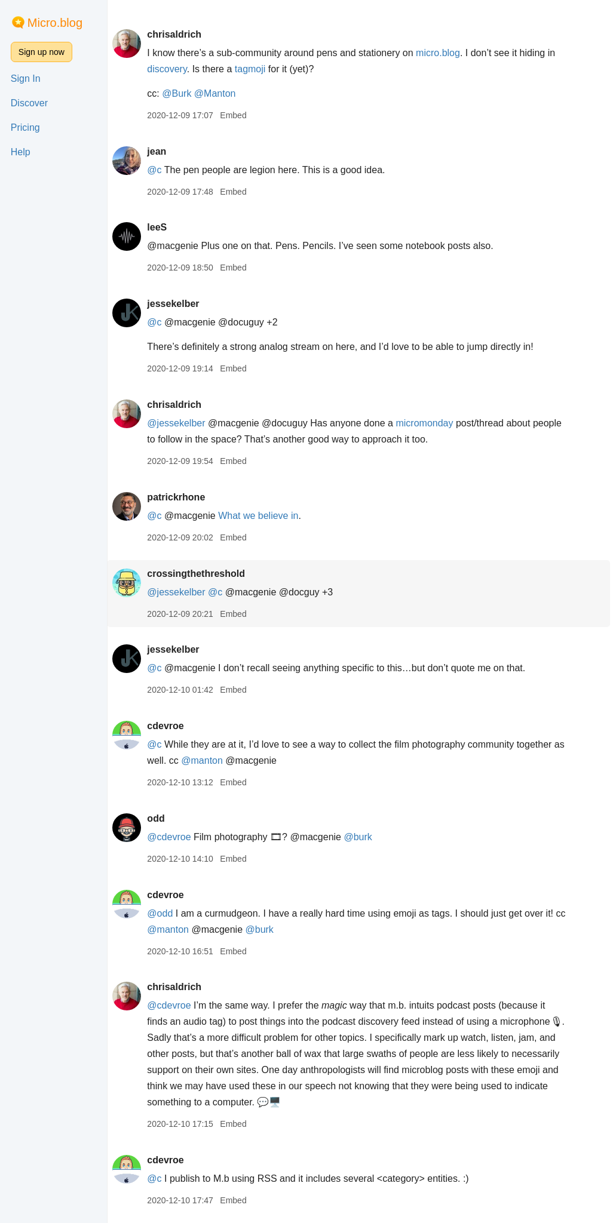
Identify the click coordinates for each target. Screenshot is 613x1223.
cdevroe (169, 726)
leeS (161, 227)
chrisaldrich (178, 34)
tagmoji (254, 69)
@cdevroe (173, 837)
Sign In (26, 78)
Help (20, 152)
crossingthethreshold (200, 574)
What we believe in (262, 516)
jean (160, 151)
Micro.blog (54, 22)
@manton (219, 760)
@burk (362, 837)
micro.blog (442, 53)
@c (158, 170)
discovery (171, 69)
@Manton (219, 93)
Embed (237, 115)
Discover (29, 103)
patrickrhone (180, 497)
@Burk (180, 93)
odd (159, 818)
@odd (164, 913)
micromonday (429, 423)
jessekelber (177, 304)
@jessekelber (180, 423)
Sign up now (42, 52)
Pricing (25, 127)
